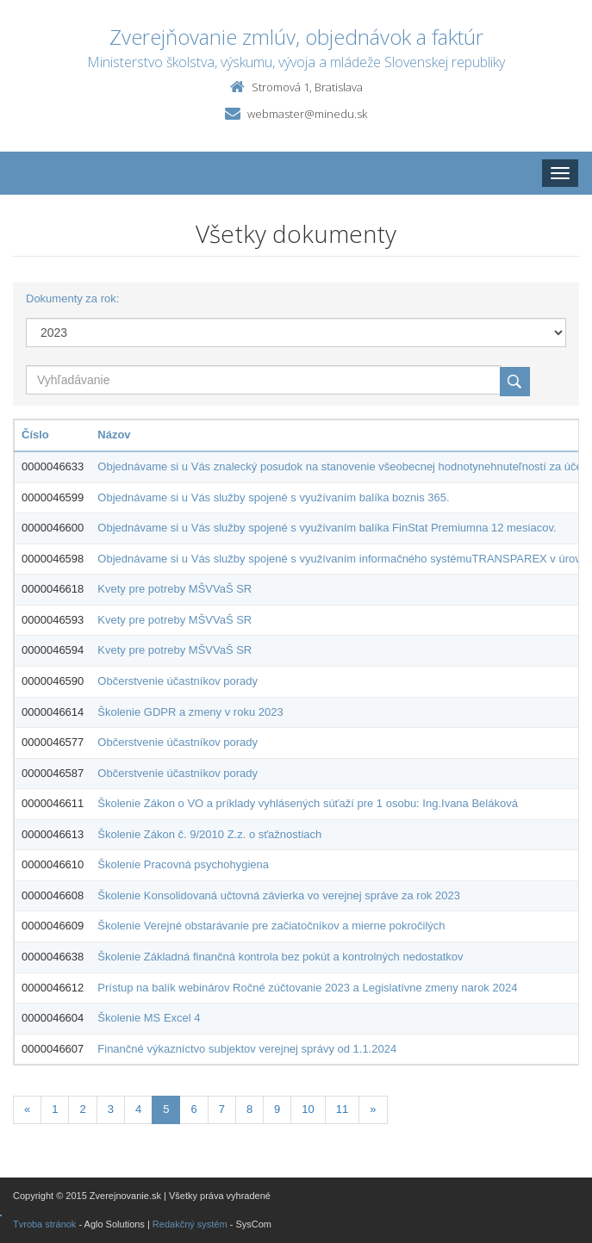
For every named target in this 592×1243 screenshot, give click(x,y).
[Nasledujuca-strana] (372, 1110)
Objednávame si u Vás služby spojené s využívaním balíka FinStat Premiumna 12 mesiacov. (326, 527)
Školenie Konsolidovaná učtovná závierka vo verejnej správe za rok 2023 (278, 895)
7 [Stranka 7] (222, 1109)
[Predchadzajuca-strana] (27, 1110)
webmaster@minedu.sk (307, 113)
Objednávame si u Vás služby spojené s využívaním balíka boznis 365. (273, 497)
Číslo (35, 434)
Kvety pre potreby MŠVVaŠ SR (174, 588)
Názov (113, 434)
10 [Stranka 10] (308, 1109)
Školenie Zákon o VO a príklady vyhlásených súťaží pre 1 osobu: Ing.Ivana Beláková (307, 803)
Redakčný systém (190, 1224)
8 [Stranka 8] (249, 1109)
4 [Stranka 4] (138, 1109)
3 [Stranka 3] (111, 1109)
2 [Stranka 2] (82, 1109)
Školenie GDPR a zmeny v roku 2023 (190, 711)
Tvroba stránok (44, 1224)
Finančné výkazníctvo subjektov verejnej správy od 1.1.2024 (246, 1048)
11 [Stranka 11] (342, 1109)
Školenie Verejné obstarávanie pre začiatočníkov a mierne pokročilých (271, 925)
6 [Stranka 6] (193, 1109)
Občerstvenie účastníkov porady (177, 680)
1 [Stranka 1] (55, 1109)
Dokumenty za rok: (72, 298)
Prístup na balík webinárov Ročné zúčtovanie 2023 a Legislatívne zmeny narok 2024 (307, 987)
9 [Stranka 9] (277, 1109)
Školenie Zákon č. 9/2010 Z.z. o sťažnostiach (209, 834)
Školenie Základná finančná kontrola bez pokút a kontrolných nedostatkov (280, 956)
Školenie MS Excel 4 (148, 1017)
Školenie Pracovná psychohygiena (183, 864)
